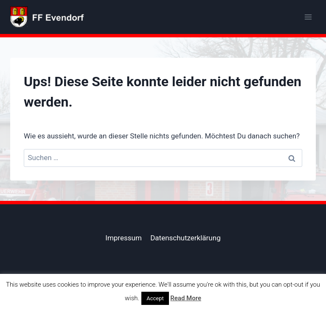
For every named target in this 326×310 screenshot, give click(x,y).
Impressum (123, 238)
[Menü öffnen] (308, 16)
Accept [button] (155, 298)
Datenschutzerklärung (185, 238)
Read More (185, 298)
